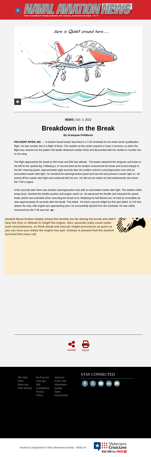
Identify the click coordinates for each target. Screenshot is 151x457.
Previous (20, 69)
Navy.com (23, 384)
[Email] (117, 383)
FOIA (21, 381)
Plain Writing (25, 388)
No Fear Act (42, 377)
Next (136, 69)
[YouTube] (101, 383)
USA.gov (41, 381)
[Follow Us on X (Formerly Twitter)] (93, 383)
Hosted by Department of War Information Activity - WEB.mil (53, 447)
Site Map (23, 377)
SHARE (71, 345)
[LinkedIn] (109, 383)
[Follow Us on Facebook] (85, 383)
